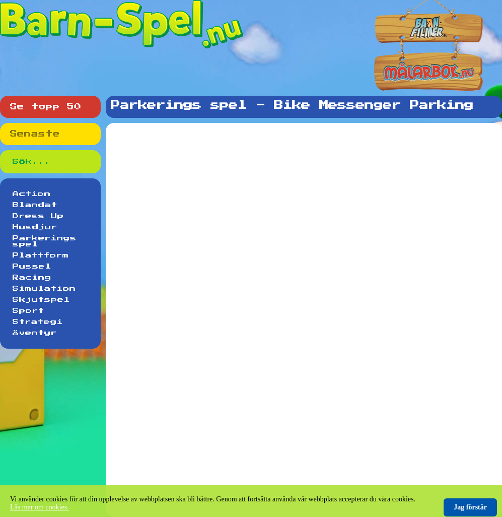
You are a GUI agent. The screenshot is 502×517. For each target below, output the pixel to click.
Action (32, 194)
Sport (28, 311)
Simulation (44, 289)
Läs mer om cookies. (39, 507)
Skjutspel (41, 300)
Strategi (38, 322)
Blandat (35, 205)
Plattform (41, 255)
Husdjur (35, 227)
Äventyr (35, 333)
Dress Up (38, 216)
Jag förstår (470, 507)
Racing (32, 278)
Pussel (32, 267)
